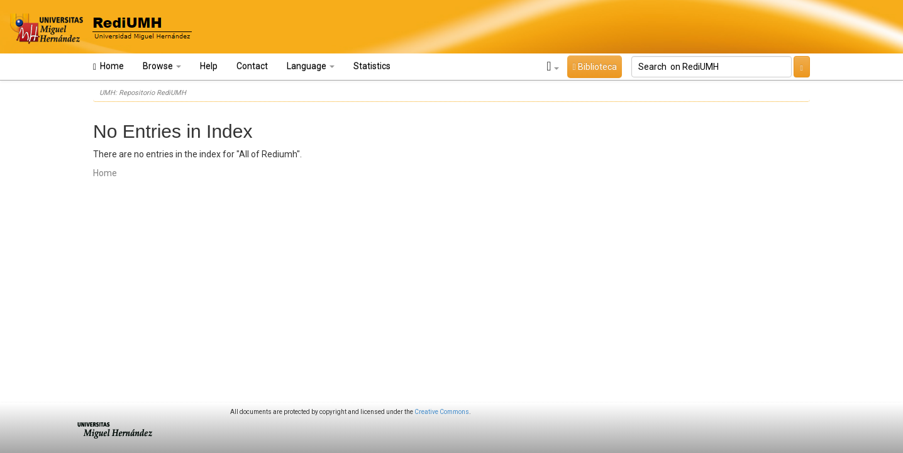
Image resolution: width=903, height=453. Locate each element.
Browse (162, 66)
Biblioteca (594, 67)
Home (108, 66)
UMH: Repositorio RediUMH (142, 93)
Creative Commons (441, 411)
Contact (252, 66)
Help (209, 66)
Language (311, 66)
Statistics (372, 66)
